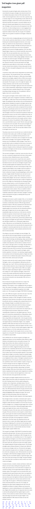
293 (12, 503)
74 (19, 504)
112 (25, 504)
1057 (3, 501)
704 (6, 501)
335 (3, 504)
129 (15, 503)
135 (16, 506)
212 (18, 501)
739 (6, 504)
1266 (10, 506)
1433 (16, 504)
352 (29, 501)
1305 (13, 507)
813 (9, 501)
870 (3, 503)
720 (6, 507)
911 (21, 501)
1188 (9, 507)
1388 (3, 506)
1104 (29, 506)
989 (9, 503)
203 (13, 506)
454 (30, 503)
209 (28, 504)
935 (12, 501)
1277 (18, 503)
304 (25, 503)
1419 (22, 504)
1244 (7, 506)
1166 (19, 506)
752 (26, 506)
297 (15, 501)
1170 (13, 504)
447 (23, 506)
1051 (9, 504)
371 (6, 503)
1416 (22, 503)
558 (3, 507)
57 (24, 501)
